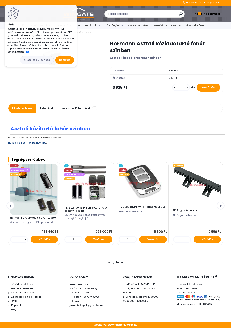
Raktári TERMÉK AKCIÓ (167, 25)
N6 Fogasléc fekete (185, 212)
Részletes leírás (22, 110)
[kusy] (178, 88)
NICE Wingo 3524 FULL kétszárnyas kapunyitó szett (86, 211)
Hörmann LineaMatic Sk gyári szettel (33, 219)
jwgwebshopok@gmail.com (86, 307)
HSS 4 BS (41, 144)
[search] (155, 15)
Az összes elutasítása (37, 60)
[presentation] (10, 207)
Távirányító (112, 25)
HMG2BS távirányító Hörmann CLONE (142, 208)
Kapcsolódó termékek (79, 110)
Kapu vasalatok (87, 25)
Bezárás (64, 60)
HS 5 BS (31, 144)
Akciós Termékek (138, 25)
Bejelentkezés (193, 2)
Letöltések (47, 110)
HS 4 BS (21, 144)
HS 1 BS (12, 144)
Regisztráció (213, 2)
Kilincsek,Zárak (195, 25)
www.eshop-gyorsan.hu (122, 326)
